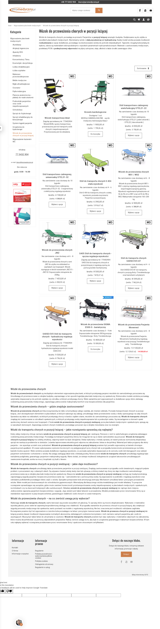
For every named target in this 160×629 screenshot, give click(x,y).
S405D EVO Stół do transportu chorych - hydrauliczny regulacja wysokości (57, 337)
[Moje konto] (143, 20)
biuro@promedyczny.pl (88, 2)
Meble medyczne (19, 80)
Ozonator (16, 88)
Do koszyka (95, 134)
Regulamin (39, 551)
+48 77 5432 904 (68, 2)
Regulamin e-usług (42, 567)
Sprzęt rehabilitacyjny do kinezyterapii (23, 118)
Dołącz (126, 554)
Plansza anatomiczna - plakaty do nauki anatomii (23, 96)
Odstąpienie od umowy (44, 564)
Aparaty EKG (18, 52)
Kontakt (15, 547)
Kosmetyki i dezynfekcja (22, 63)
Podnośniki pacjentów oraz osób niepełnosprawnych (22, 103)
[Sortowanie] (143, 68)
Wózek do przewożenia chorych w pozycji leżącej (23, 134)
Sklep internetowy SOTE (140, 574)
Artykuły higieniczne (21, 48)
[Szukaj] (134, 20)
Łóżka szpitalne (19, 70)
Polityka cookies (41, 561)
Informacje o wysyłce (20, 554)
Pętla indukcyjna (19, 91)
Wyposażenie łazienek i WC (22, 140)
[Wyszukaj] (98, 10)
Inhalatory (17, 56)
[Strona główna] (22, 10)
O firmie (15, 550)
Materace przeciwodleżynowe (21, 75)
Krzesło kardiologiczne (95, 112)
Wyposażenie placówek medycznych (19, 39)
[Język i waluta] (148, 20)
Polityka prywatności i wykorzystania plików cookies (43, 556)
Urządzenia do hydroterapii (18, 128)
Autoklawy (17, 45)
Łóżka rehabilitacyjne (21, 67)
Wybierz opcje (133, 135)
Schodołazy (17, 110)
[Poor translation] (9, 591)
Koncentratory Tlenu (21, 59)
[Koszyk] (139, 20)
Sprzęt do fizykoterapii (22, 113)
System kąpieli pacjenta (22, 123)
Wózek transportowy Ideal (57, 118)
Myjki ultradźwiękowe (21, 84)
